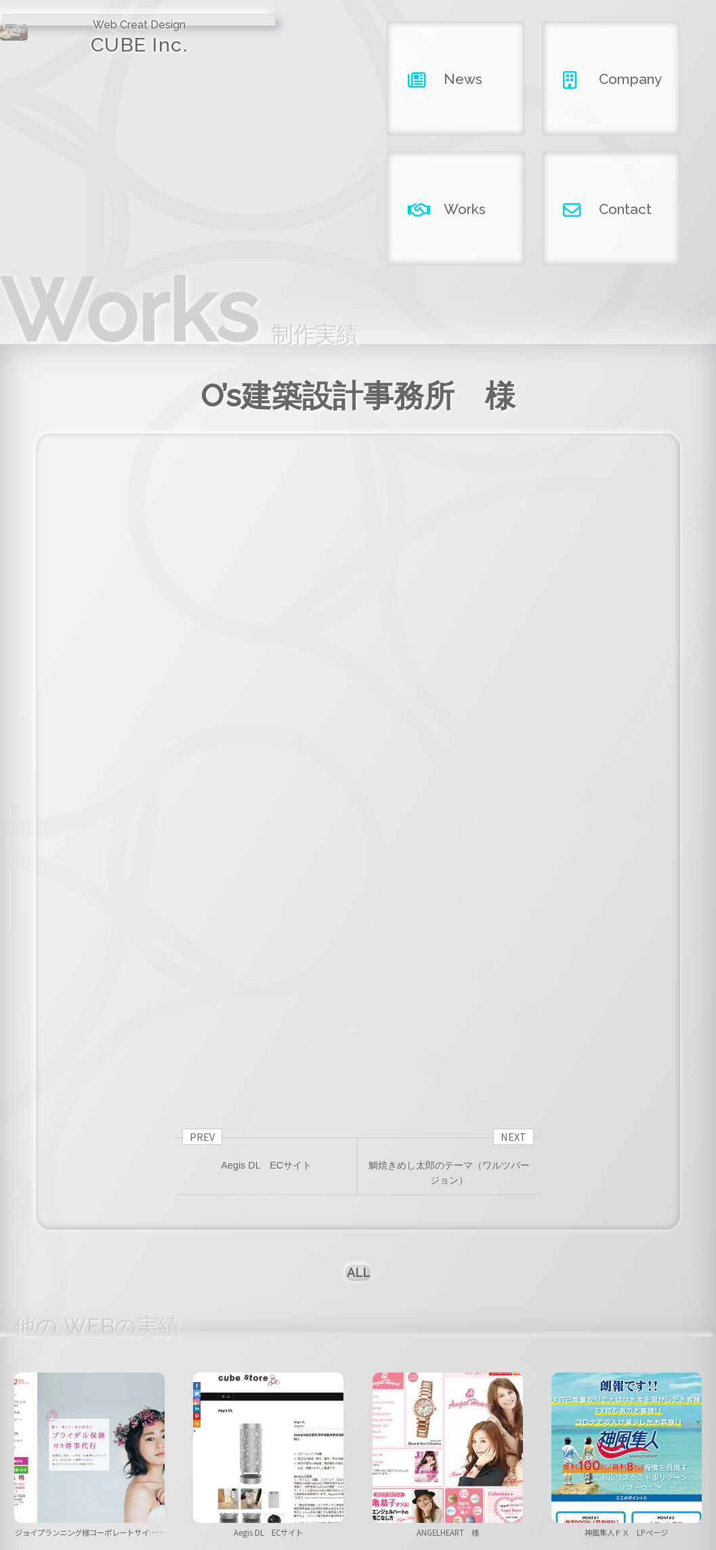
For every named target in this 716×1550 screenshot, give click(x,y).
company (358, 1479)
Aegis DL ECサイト (268, 1314)
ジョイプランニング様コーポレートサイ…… (89, 1320)
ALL (358, 1040)
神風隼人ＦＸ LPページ (626, 1314)
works (461, 1479)
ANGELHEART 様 (452, 1314)
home (152, 1479)
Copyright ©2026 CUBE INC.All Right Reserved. (358, 1515)
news (255, 1479)
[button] (201, 1356)
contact (564, 1479)
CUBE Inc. (90, 50)
